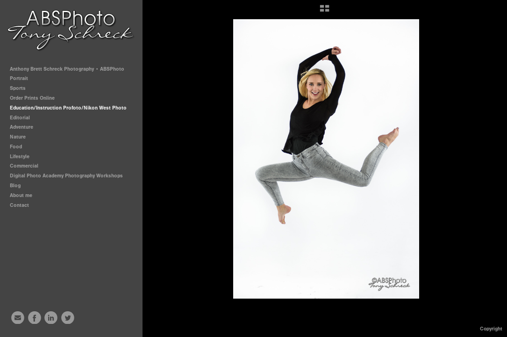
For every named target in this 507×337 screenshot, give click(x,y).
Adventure (21, 127)
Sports (21, 88)
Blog (15, 186)
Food (16, 147)
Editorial (20, 118)
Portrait (22, 78)
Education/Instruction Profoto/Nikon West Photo (68, 108)
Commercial (24, 166)
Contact (19, 205)
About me (21, 195)
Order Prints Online (32, 98)
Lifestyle (19, 157)
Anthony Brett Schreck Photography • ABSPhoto (67, 69)
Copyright (491, 329)
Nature (18, 137)
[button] (324, 11)
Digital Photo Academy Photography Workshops (69, 176)
